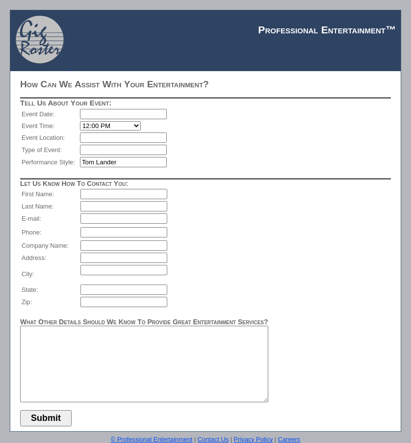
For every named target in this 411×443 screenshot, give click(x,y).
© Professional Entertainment (152, 439)
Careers (289, 439)
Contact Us (213, 439)
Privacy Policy (253, 439)
